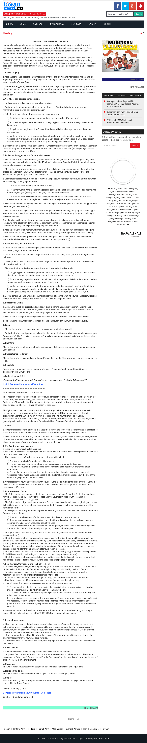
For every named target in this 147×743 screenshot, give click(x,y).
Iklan (85, 729)
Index (107, 24)
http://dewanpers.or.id (22, 697)
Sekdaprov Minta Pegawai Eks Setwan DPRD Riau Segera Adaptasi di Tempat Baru (123, 104)
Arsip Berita (135, 95)
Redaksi (31, 729)
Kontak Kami (43, 729)
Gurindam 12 (136, 237)
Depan (10, 24)
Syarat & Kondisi (73, 729)
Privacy (105, 729)
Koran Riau (104, 738)
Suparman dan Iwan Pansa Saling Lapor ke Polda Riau (122, 113)
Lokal (23, 24)
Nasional (38, 24)
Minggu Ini (108, 95)
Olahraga (77, 24)
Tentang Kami (19, 729)
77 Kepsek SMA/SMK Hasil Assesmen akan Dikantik (119, 121)
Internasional (58, 24)
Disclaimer (94, 729)
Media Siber (57, 729)
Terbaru (121, 95)
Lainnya (93, 24)
